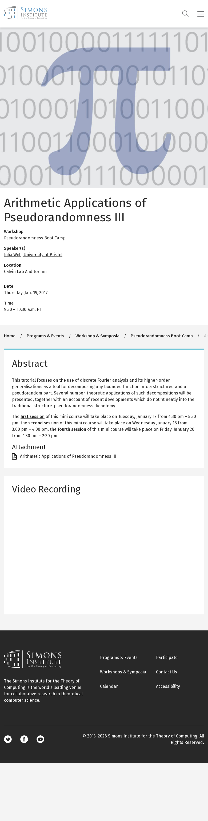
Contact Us (166, 671)
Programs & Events (45, 335)
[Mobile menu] (200, 14)
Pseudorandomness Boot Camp (35, 237)
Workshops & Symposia (123, 671)
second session (43, 422)
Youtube (40, 739)
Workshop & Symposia (97, 335)
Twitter (8, 739)
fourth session (72, 429)
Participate (167, 657)
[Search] (185, 13)
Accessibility (168, 686)
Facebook (24, 739)
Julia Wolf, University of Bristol (33, 254)
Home (9, 335)
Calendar (109, 686)
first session (33, 416)
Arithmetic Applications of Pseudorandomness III (68, 456)
